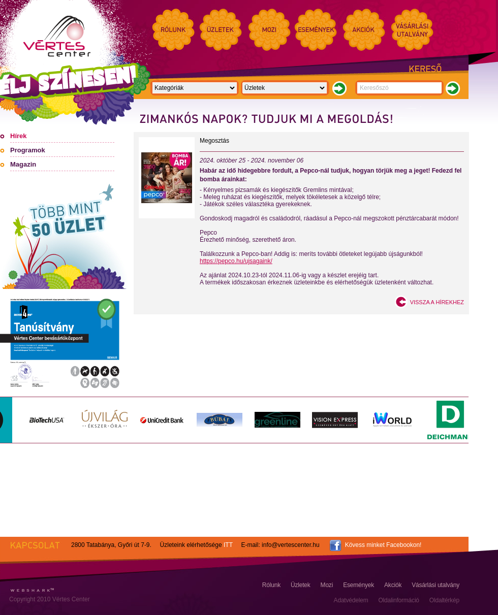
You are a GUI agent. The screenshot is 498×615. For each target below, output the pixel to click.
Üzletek (300, 585)
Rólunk (271, 585)
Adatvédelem (351, 600)
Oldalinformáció (398, 600)
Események (358, 585)
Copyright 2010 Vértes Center (49, 599)
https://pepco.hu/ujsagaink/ (236, 261)
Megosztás (214, 140)
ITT (228, 544)
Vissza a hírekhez (437, 302)
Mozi (327, 585)
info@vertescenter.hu (291, 544)
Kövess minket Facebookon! (383, 544)
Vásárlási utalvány (435, 585)
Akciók (392, 585)
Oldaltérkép (444, 600)
